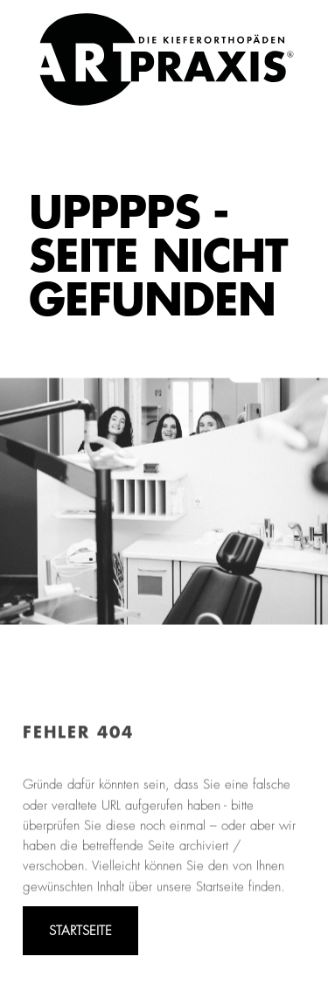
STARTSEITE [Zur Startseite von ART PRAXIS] (80, 930)
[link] (166, 59)
